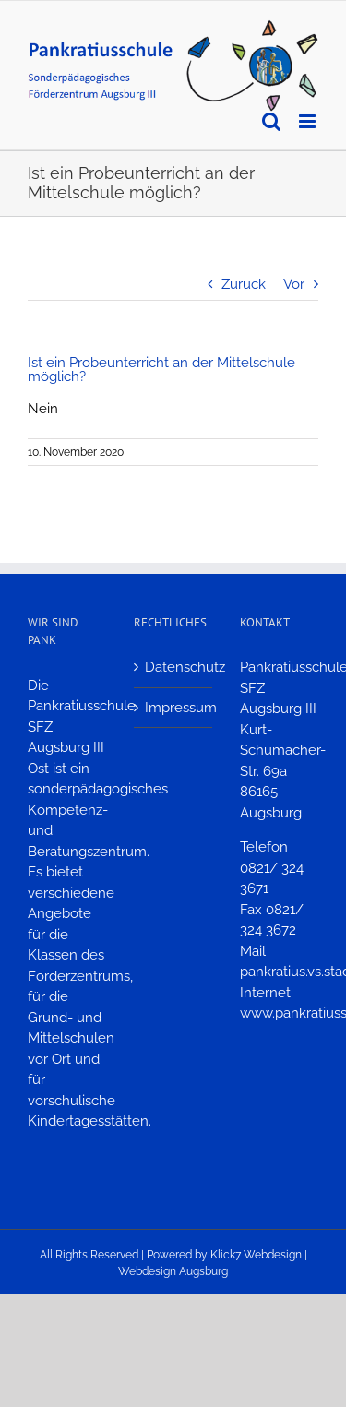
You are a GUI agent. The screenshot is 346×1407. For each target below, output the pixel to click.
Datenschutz (174, 667)
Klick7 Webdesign (256, 1254)
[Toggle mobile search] (271, 121)
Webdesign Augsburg (173, 1271)
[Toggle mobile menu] (308, 121)
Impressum (174, 707)
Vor (293, 284)
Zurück (243, 284)
